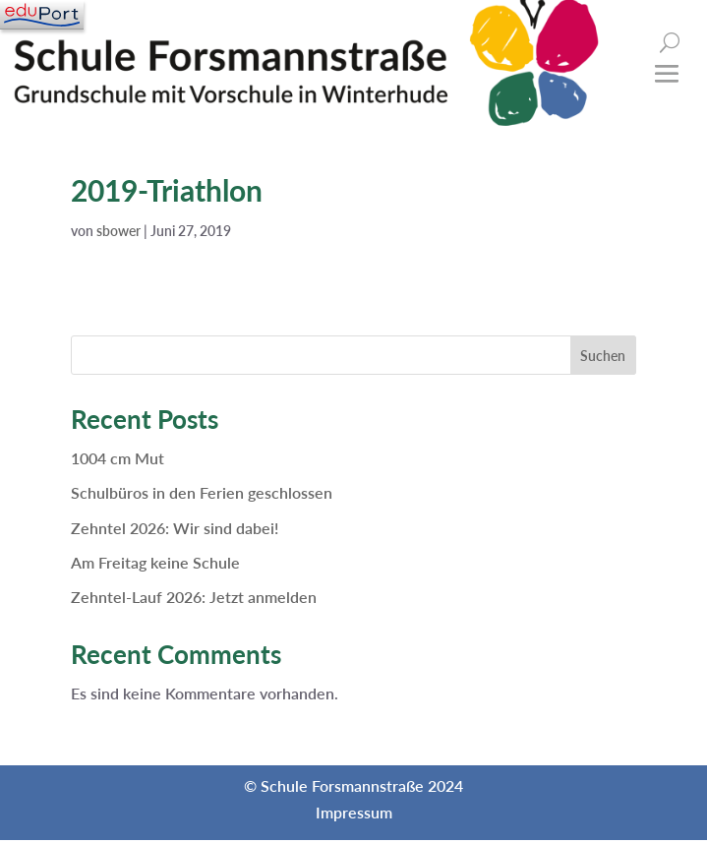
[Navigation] (42, 15)
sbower (118, 230)
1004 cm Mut (117, 458)
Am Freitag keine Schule (155, 562)
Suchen (602, 355)
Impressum (354, 812)
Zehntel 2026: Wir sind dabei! (174, 527)
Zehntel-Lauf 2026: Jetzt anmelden (194, 596)
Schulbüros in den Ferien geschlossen (201, 492)
